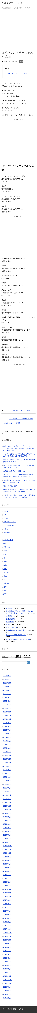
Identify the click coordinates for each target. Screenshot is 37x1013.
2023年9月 (7, 766)
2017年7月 (7, 907)
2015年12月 (7, 976)
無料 (18, 656)
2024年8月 (7, 726)
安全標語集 (10, 622)
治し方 (5, 657)
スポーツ (6, 532)
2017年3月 (7, 922)
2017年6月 (7, 911)
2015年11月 (7, 980)
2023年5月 (7, 781)
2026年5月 (7, 676)
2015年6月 (7, 998)
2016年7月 (7, 951)
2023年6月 (7, 777)
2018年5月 (7, 871)
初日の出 (6, 547)
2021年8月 (7, 791)
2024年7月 (7, 730)
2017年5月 (7, 914)
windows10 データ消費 (12, 423)
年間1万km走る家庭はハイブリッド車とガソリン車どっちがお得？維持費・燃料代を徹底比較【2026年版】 (19, 448)
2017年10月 (7, 896)
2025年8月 (7, 690)
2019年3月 (7, 835)
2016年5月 (7, 958)
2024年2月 (7, 748)
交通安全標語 (10, 619)
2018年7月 (7, 864)
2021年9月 (7, 788)
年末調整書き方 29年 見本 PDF (17, 630)
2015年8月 (7, 990)
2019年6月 (7, 824)
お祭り (5, 529)
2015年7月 (7, 994)
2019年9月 (7, 813)
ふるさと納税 (8, 540)
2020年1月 (7, 799)
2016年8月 (7, 947)
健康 (5, 543)
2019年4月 (7, 831)
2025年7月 (7, 694)
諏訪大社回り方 (11, 627)
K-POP (5, 511)
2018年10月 (7, 853)
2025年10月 (7, 683)
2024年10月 (7, 719)
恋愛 (5, 554)
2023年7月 (7, 773)
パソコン (6, 536)
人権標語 (9, 616)
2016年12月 (7, 933)
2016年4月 (7, 962)
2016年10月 (7, 940)
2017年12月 (7, 889)
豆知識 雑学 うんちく (12, 3)
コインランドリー (12, 410)
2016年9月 (7, 943)
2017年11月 (7, 893)
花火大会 (6, 572)
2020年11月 (7, 795)
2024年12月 (7, 712)
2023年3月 (7, 784)
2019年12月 (7, 802)
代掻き (8, 624)
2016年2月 (7, 969)
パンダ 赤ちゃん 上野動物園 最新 (21, 419)
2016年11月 (7, 936)
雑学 (21, 61)
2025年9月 (7, 686)
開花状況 (6, 583)
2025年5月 (7, 701)
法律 (5, 558)
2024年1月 (7, 752)
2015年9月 (7, 987)
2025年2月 (7, 705)
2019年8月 (7, 817)
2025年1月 (7, 708)
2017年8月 (7, 904)
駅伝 (5, 594)
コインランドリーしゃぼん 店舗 (17, 73)
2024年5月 (7, 737)
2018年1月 (7, 886)
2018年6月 (7, 867)
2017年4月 (7, 918)
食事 (5, 590)
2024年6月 (7, 733)
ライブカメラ (11, 656)
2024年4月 (7, 741)
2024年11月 (7, 715)
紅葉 (5, 565)
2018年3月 (7, 878)
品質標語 (9, 608)
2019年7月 (7, 820)
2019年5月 (7, 828)
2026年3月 (7, 679)
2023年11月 (7, 759)
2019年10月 (7, 809)
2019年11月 (7, 806)
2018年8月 (7, 860)
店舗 (28, 410)
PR (4, 515)
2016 (27, 656)
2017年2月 (7, 925)
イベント (6, 518)
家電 (5, 551)
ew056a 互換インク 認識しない (14, 471)
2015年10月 (7, 983)
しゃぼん (22, 410)
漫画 (5, 561)
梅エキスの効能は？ (10, 486)
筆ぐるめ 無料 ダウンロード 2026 (18, 639)
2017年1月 (7, 929)
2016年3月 (7, 965)
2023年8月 (7, 770)
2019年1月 (7, 842)
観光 (5, 576)
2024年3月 (7, 744)
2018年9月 (7, 857)
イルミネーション (9, 522)
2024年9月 (7, 723)
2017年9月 (7, 900)
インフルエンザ (9, 525)
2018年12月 (7, 846)
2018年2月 (7, 882)
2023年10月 (7, 762)
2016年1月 (7, 972)
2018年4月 (7, 875)
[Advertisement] (18, 29)
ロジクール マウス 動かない (16, 635)
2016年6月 (7, 954)
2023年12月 (7, 755)
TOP (12, 8)
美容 (5, 569)
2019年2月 (7, 838)
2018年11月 (7, 849)
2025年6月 (7, 697)
